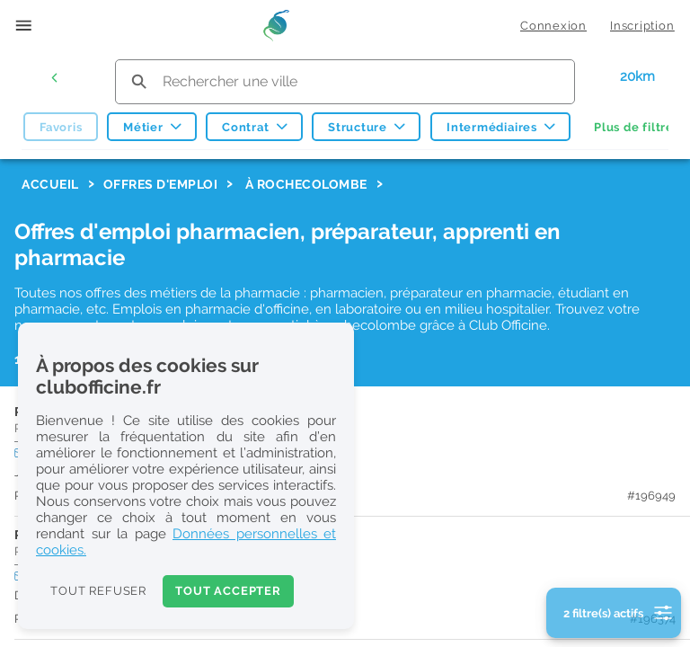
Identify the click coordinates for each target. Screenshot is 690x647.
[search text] (345, 81)
